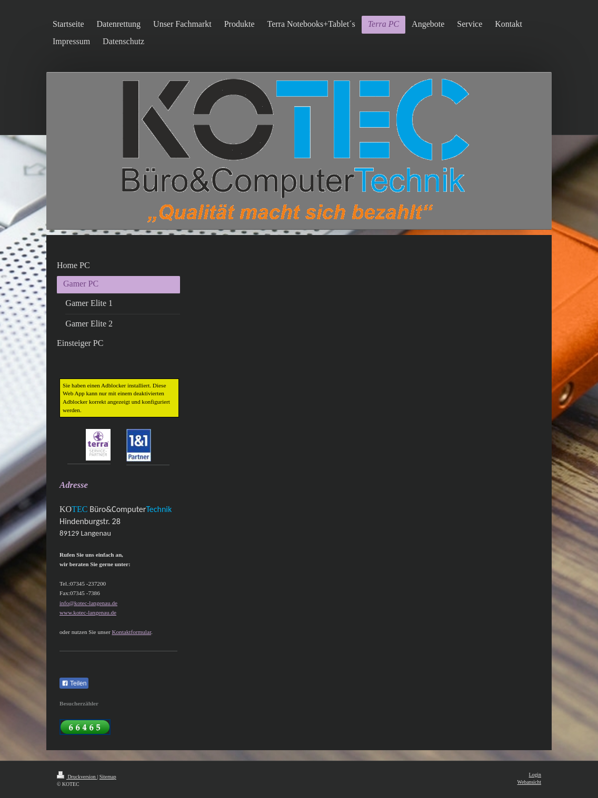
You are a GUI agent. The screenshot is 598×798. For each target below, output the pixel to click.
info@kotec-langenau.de (88, 603)
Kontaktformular (131, 632)
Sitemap (107, 777)
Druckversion (77, 777)
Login (535, 774)
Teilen (74, 683)
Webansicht (529, 782)
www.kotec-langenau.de (87, 612)
